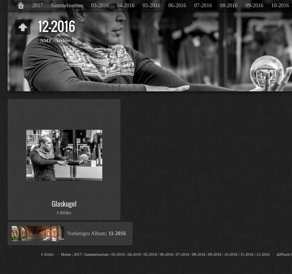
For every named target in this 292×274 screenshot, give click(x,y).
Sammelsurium (67, 5)
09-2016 (254, 5)
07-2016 (203, 5)
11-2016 (247, 254)
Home (66, 254)
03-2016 (100, 5)
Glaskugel (64, 204)
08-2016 (229, 5)
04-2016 (126, 5)
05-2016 (151, 5)
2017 (37, 5)
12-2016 (263, 254)
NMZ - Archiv (54, 40)
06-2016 (177, 5)
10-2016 (231, 254)
